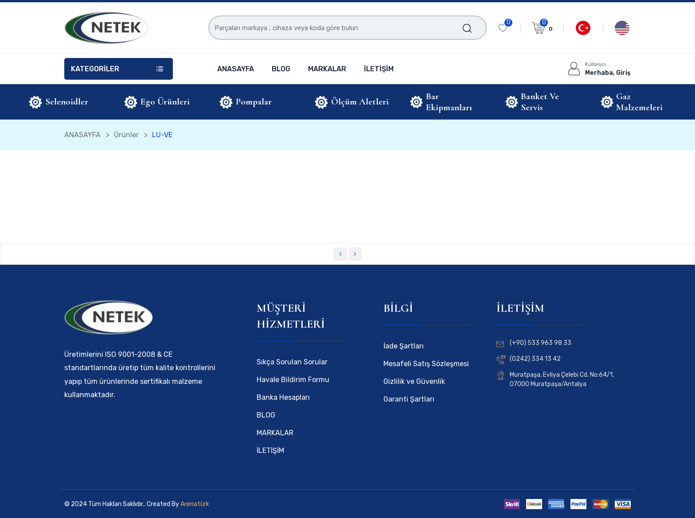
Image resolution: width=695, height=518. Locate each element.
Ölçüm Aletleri (360, 101)
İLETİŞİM (379, 69)
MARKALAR (327, 69)
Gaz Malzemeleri (639, 102)
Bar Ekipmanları (449, 102)
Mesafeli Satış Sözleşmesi (426, 364)
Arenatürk (194, 504)
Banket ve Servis (540, 102)
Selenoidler (66, 101)
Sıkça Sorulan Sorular (292, 362)
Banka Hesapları (283, 397)
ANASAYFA (235, 69)
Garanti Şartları (408, 399)
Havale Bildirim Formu (293, 379)
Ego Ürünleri (165, 101)
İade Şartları (403, 346)
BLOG (281, 69)
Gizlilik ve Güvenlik (414, 381)
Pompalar (254, 101)
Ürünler (126, 135)
